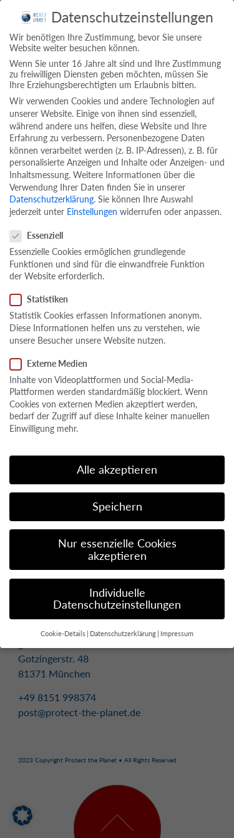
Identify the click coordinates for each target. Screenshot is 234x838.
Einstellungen (92, 207)
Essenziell (40, 231)
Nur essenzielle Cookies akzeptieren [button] (117, 546)
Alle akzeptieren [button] (117, 465)
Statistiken (42, 295)
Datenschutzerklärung (51, 195)
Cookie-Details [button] (63, 630)
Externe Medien (52, 359)
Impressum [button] (176, 630)
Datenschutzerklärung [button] (123, 630)
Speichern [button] (117, 502)
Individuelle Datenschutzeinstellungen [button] (117, 595)
